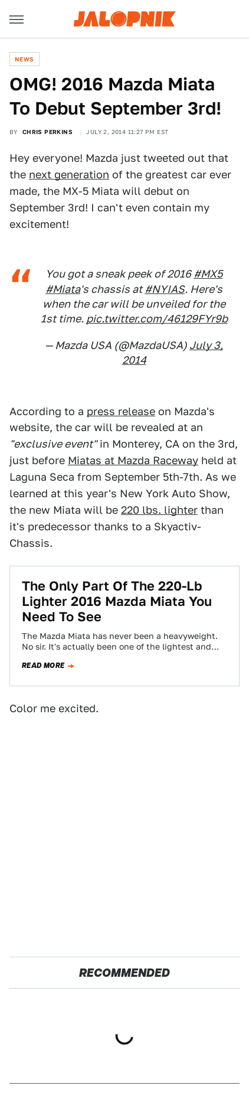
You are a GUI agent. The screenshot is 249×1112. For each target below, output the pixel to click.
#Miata (62, 289)
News (24, 59)
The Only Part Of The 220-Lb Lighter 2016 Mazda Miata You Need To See (117, 601)
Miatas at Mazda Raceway (133, 460)
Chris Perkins (47, 131)
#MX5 (208, 274)
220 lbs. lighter (159, 510)
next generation (69, 174)
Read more (43, 665)
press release (121, 411)
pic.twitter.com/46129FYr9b (157, 318)
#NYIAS (165, 289)
